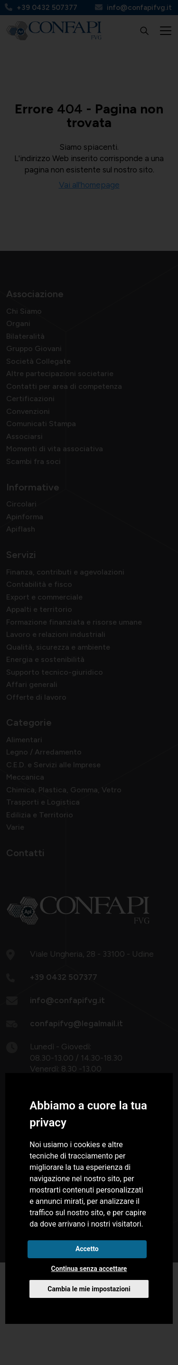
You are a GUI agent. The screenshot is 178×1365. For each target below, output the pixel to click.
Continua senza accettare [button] (89, 1268)
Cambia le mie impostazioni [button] (88, 1289)
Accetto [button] (87, 1249)
